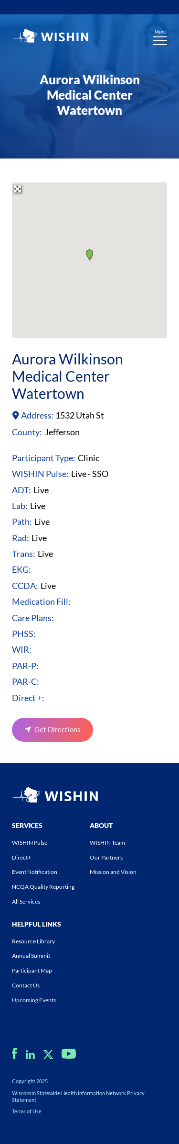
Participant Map (32, 970)
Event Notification (34, 871)
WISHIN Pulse (29, 842)
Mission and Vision (113, 871)
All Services (26, 901)
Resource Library (33, 941)
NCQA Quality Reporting (43, 886)
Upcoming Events (34, 1000)
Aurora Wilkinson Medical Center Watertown (67, 376)
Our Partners (106, 857)
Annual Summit (31, 955)
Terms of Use (27, 1111)
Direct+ (21, 857)
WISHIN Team (107, 842)
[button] (89, 255)
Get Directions (57, 729)
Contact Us (26, 985)
